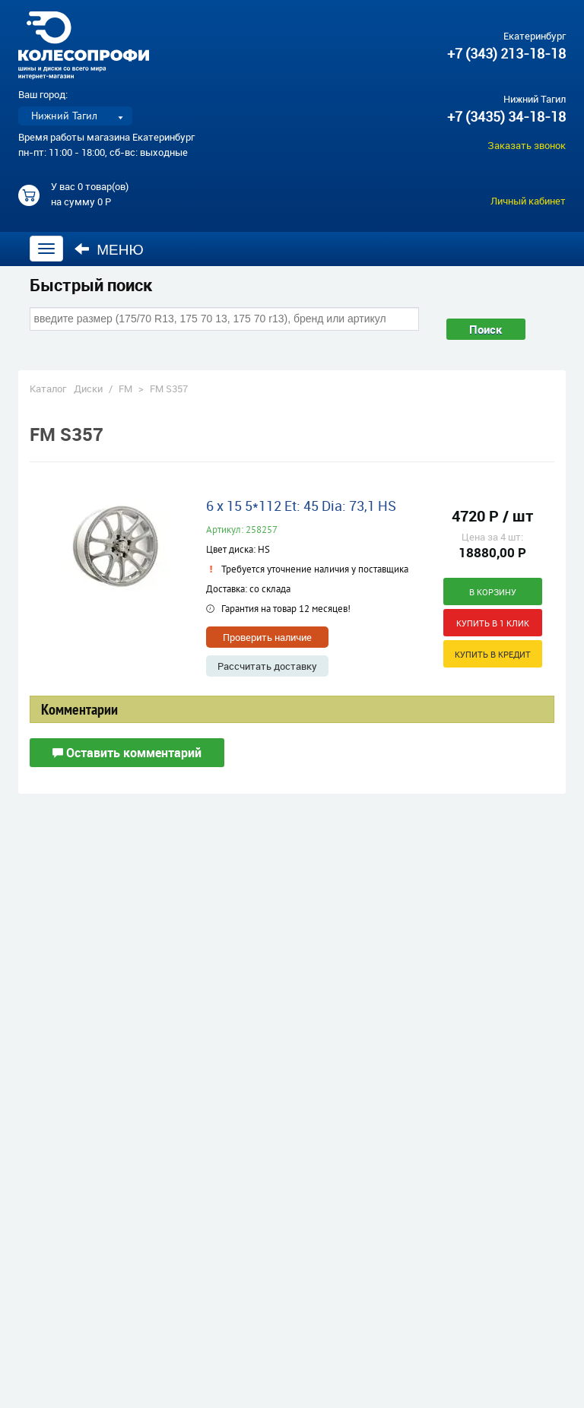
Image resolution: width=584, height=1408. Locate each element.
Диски (88, 388)
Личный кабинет (528, 201)
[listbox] (75, 115)
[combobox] (224, 318)
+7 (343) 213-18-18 (506, 53)
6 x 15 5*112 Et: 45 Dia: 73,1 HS (301, 505)
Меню (109, 249)
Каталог (48, 388)
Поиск (486, 329)
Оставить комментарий (127, 752)
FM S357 (169, 388)
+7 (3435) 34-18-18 (506, 116)
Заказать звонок (526, 145)
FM (125, 388)
